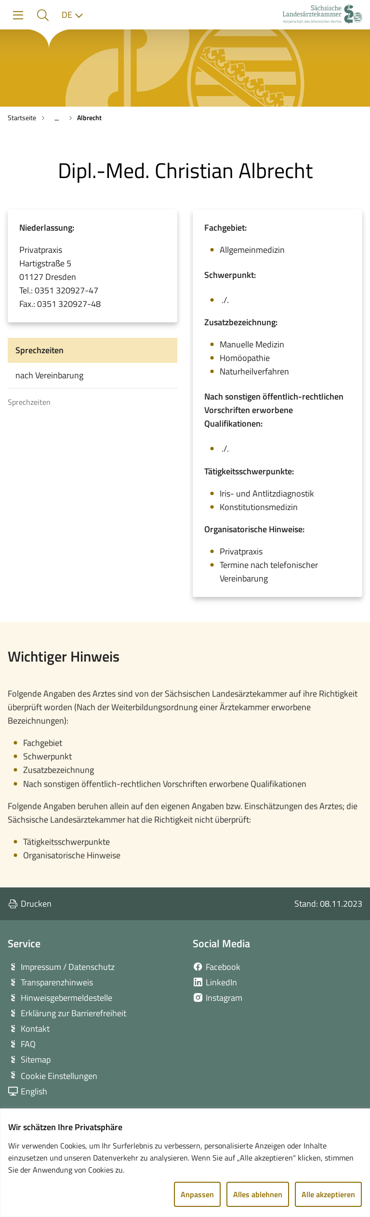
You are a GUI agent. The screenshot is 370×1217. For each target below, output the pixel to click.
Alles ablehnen (257, 1194)
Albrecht (89, 117)
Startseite (22, 117)
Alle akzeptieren (328, 1194)
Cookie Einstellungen (59, 1075)
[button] (42, 15)
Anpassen (197, 1194)
